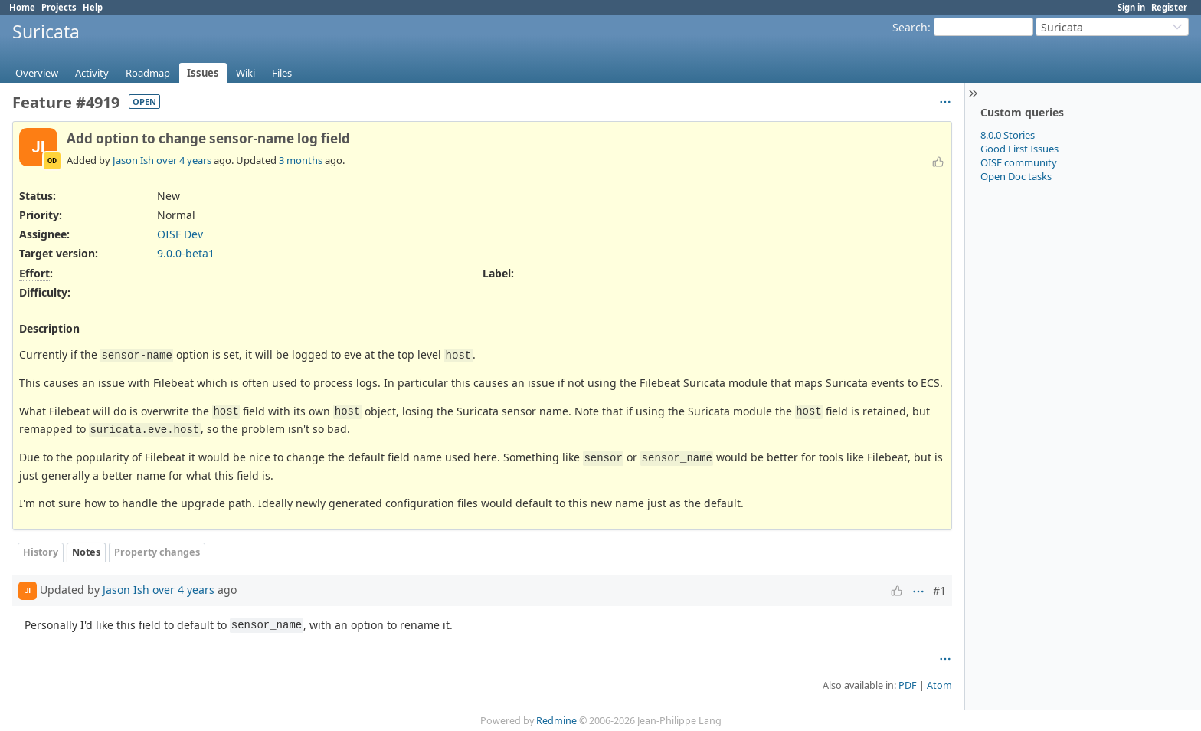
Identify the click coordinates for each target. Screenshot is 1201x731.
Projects (59, 7)
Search (910, 27)
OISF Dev (180, 234)
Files (282, 73)
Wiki (245, 73)
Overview (36, 73)
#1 (939, 590)
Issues (203, 73)
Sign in (1131, 7)
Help (93, 7)
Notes (86, 552)
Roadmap (148, 73)
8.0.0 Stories (1007, 135)
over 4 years (183, 160)
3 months (300, 160)
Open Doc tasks (1016, 176)
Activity (92, 73)
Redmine (556, 720)
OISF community (1018, 162)
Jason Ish (133, 160)
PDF (907, 685)
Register (1169, 7)
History (40, 552)
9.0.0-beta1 (185, 253)
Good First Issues (1019, 149)
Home (22, 7)
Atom (939, 685)
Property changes (157, 552)
